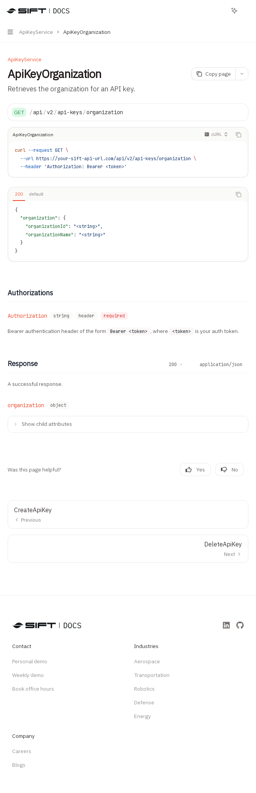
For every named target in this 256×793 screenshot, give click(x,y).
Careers (21, 751)
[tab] (19, 194)
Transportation (152, 675)
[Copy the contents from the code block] (238, 135)
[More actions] (246, 10)
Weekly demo (28, 675)
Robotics (144, 688)
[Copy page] (213, 73)
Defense (144, 702)
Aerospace (147, 661)
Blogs (19, 764)
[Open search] (220, 11)
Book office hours (33, 688)
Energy (142, 716)
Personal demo (29, 661)
